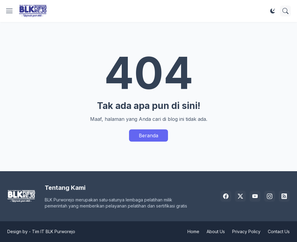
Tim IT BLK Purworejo (53, 231)
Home (193, 231)
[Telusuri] (285, 10)
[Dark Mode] (272, 10)
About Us (216, 231)
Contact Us (279, 231)
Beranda (148, 135)
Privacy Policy (246, 231)
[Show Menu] (9, 10)
